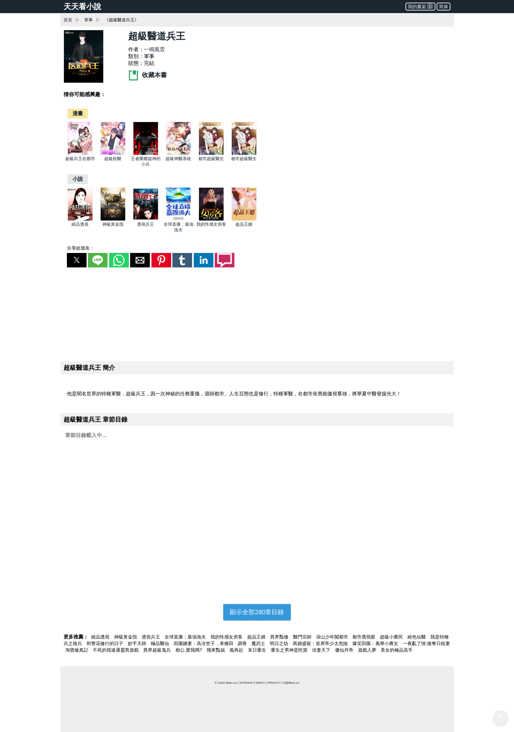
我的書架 (420, 6)
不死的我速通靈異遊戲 (116, 650)
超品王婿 (243, 224)
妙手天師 (138, 643)
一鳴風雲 (154, 49)
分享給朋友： (80, 248)
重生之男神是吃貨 (290, 650)
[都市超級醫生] (211, 153)
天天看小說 (82, 6)
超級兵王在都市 (80, 158)
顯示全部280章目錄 (257, 612)
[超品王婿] (244, 219)
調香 (243, 643)
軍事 (88, 19)
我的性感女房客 (211, 224)
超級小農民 (392, 636)
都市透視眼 (364, 636)
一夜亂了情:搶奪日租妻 (426, 643)
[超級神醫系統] (178, 153)
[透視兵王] (145, 219)
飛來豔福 (216, 650)
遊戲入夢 (368, 650)
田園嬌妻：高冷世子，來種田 (204, 643)
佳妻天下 (322, 650)
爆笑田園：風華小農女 (376, 643)
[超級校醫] (113, 153)
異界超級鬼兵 (157, 650)
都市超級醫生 (211, 158)
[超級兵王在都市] (80, 153)
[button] (77, 260)
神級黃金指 (113, 224)
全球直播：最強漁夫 (186, 636)
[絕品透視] (80, 219)
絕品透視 (80, 224)
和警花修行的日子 (106, 643)
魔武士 (259, 643)
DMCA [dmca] (260, 682)
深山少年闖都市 (332, 636)
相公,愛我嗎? (189, 650)
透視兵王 (145, 224)
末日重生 (257, 650)
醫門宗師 (303, 636)
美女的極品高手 (397, 650)
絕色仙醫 (417, 636)
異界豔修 (280, 636)
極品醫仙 (160, 643)
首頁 (68, 19)
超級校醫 (112, 158)
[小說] (78, 179)
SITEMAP (246, 682)
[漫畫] (78, 113)
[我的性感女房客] (211, 219)
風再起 (237, 650)
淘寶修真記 (77, 650)
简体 (443, 6)
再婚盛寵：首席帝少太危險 (321, 643)
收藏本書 (147, 75)
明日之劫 (279, 643)
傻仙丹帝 (345, 650)
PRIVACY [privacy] (274, 682)
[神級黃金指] (113, 219)
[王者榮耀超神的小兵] (145, 153)
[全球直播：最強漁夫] (178, 219)
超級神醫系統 (178, 158)
